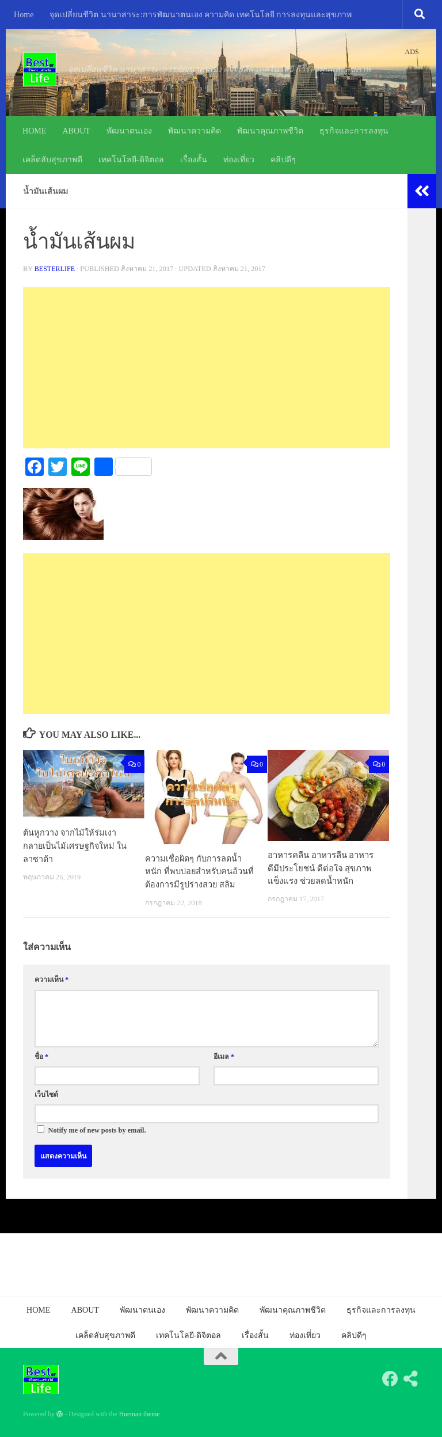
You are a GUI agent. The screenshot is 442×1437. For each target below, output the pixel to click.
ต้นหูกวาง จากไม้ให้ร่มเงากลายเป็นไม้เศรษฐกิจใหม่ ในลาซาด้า (75, 845)
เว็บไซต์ (46, 1094)
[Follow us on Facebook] (390, 1378)
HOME (34, 130)
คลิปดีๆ (283, 159)
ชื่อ (41, 1056)
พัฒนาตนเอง (129, 130)
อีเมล (224, 1056)
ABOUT (76, 130)
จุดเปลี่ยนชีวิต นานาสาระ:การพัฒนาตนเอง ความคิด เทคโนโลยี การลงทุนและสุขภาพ (200, 14)
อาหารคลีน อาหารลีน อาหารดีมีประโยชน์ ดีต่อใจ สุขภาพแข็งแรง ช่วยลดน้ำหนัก (321, 868)
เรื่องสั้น (193, 159)
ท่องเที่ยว (238, 159)
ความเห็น (51, 979)
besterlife (55, 269)
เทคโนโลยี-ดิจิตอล (131, 159)
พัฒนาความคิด (194, 130)
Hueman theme (139, 1413)
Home (23, 14)
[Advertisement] (206, 367)
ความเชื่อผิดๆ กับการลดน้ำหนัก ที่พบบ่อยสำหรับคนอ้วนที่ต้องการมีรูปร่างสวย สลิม (199, 871)
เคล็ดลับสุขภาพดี (52, 159)
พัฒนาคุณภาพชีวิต (270, 130)
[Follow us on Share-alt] (411, 1378)
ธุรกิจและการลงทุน (353, 130)
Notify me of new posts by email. (97, 1130)
